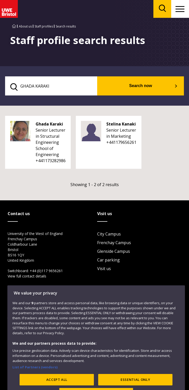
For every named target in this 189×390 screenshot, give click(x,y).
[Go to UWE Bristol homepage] (14, 26)
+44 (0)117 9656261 (46, 270)
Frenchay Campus (114, 242)
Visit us (104, 268)
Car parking (108, 260)
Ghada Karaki (49, 124)
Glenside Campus (113, 251)
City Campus (109, 234)
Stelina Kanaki (121, 124)
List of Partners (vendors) (35, 377)
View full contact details (27, 276)
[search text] (51, 85)
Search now (140, 85)
